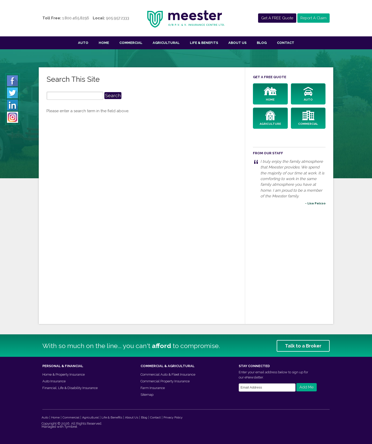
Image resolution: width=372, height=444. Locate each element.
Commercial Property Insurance (165, 381)
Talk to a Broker (303, 345)
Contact (285, 43)
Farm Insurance (153, 388)
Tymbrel (70, 426)
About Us (237, 43)
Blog (262, 43)
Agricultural (166, 43)
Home (104, 43)
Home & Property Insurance (63, 374)
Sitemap (147, 394)
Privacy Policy (173, 417)
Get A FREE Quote (275, 18)
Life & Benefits (204, 43)
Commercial (130, 43)
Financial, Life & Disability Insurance (70, 388)
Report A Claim (313, 18)
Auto (83, 43)
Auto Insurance (54, 381)
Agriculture (270, 118)
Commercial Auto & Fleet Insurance (168, 374)
